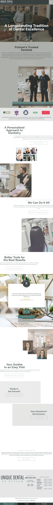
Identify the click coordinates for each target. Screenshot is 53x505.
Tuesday (39, 480)
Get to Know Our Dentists (26, 62)
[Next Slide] (28, 312)
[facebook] (32, 485)
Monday (39, 479)
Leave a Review (26, 320)
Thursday (39, 484)
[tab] (14, 307)
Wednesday (39, 482)
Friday (38, 485)
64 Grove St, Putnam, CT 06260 (30, 481)
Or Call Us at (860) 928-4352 (26, 37)
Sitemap (30, 498)
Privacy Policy (35, 498)
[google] (28, 485)
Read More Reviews (26, 316)
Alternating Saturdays (39, 487)
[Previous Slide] (24, 312)
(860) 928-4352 (30, 477)
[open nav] (51, 2)
